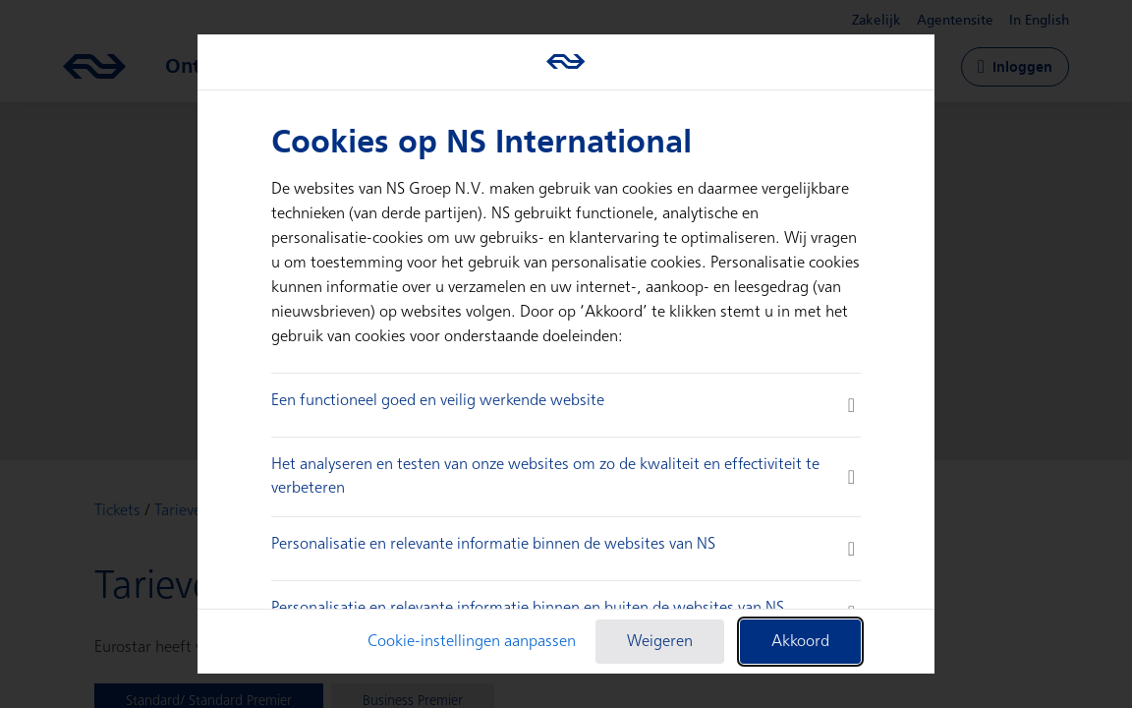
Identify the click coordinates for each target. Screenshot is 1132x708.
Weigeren (660, 641)
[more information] (851, 405)
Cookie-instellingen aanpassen (472, 641)
